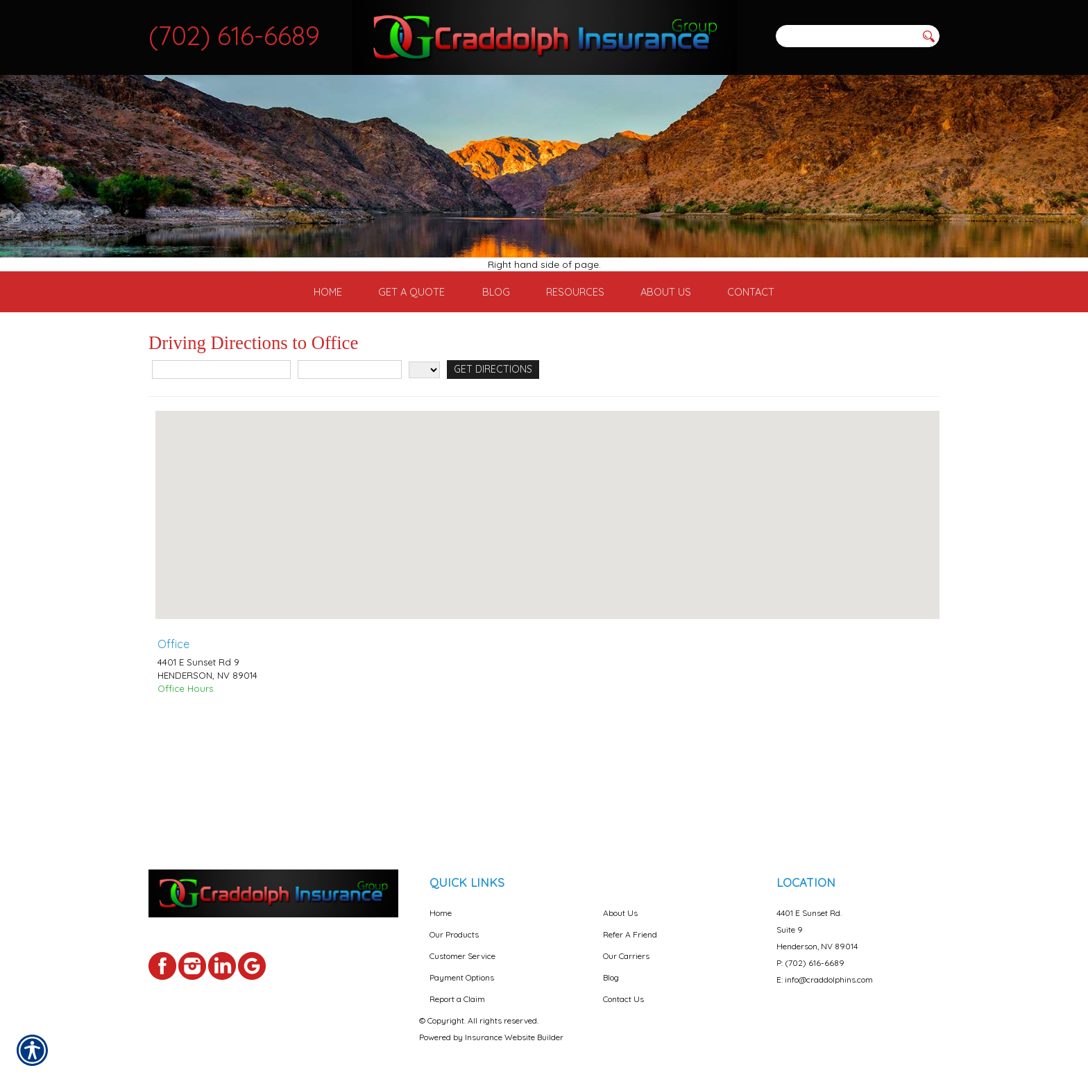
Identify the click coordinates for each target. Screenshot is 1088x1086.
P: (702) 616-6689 (810, 951)
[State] (424, 460)
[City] (350, 460)
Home (441, 901)
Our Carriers (626, 944)
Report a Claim (457, 987)
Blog (611, 965)
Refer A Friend (630, 922)
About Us (620, 901)
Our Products (454, 922)
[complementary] (987, 1009)
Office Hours (185, 779)
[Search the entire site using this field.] (845, 36)
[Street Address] (221, 460)
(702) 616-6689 (234, 35)
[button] (547, 593)
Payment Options (462, 965)
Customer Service (462, 944)
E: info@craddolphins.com (824, 967)
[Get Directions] (490, 460)
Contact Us (623, 987)
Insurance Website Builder (514, 1025)
